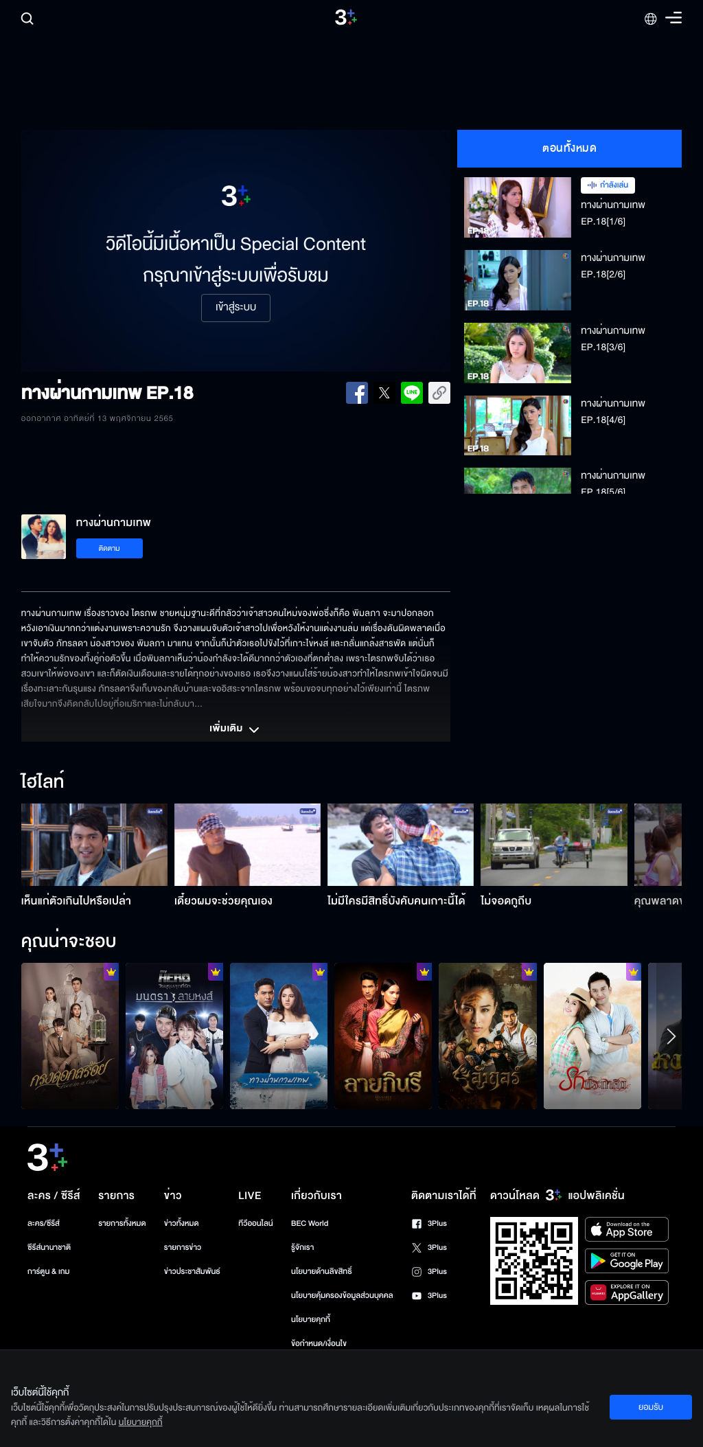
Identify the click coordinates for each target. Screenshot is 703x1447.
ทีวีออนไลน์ (255, 1223)
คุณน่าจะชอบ (69, 942)
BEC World (309, 1223)
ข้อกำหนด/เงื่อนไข (319, 1343)
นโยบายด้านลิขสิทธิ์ (321, 1271)
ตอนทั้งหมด (569, 148)
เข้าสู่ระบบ (236, 307)
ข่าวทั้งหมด (181, 1223)
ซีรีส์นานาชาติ (49, 1247)
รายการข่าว (182, 1247)
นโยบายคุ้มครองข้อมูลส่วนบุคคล (342, 1295)
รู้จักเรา (302, 1247)
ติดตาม (109, 548)
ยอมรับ (650, 1407)
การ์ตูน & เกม (48, 1271)
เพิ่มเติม (235, 730)
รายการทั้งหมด (122, 1223)
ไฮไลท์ (43, 783)
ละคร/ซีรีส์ (43, 1223)
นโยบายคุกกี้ (310, 1319)
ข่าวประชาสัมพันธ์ (192, 1271)
